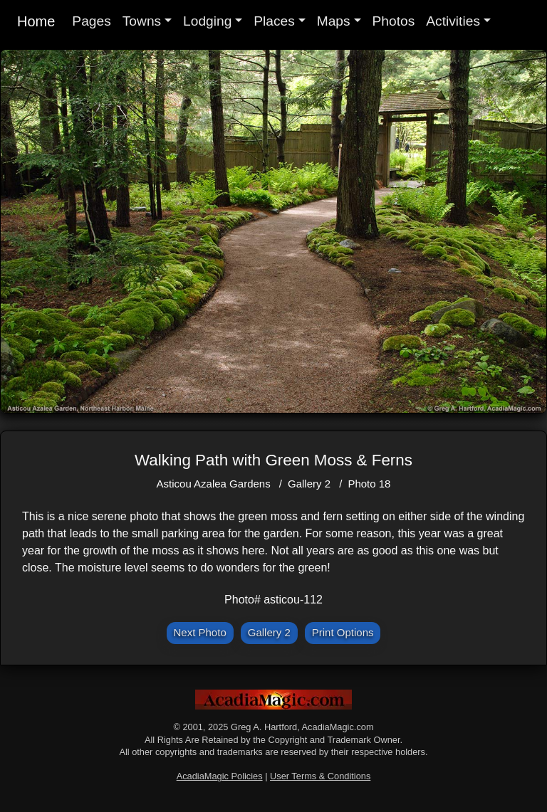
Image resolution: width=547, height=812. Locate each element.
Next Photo (200, 632)
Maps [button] (333, 21)
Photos (394, 21)
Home (36, 21)
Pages (91, 21)
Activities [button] (453, 21)
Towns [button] (142, 21)
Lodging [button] (207, 21)
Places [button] (274, 21)
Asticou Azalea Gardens (214, 484)
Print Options (343, 632)
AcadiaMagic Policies (220, 776)
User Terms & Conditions (320, 776)
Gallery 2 (309, 484)
